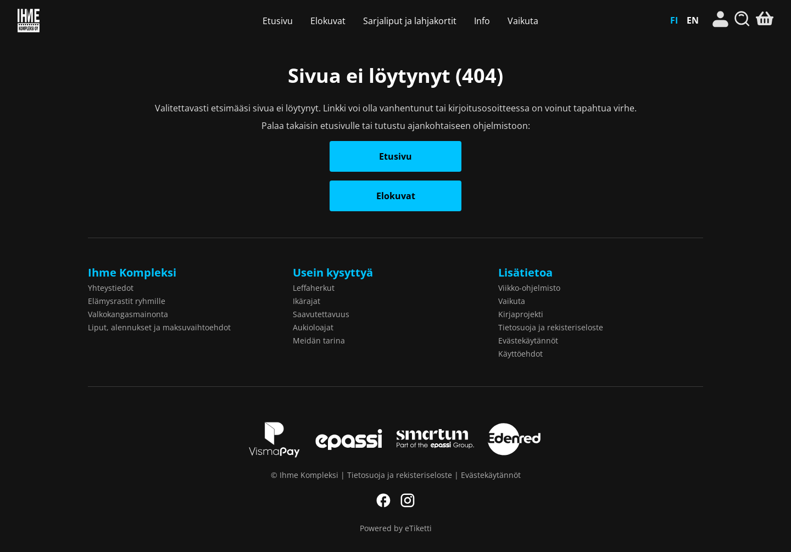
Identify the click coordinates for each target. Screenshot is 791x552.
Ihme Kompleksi (74, 20)
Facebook (383, 500)
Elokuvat (328, 21)
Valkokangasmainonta (128, 314)
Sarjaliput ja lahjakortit (409, 21)
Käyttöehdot (520, 353)
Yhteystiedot (110, 288)
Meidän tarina (319, 340)
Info (482, 21)
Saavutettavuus (321, 314)
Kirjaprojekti (520, 314)
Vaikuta (523, 21)
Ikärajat (306, 301)
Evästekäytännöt (528, 340)
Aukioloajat (313, 327)
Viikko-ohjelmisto (529, 288)
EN (693, 20)
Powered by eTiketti (396, 528)
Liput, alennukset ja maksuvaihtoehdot (159, 327)
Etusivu (278, 21)
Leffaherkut (314, 288)
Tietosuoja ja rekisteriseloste (550, 327)
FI (674, 20)
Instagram (407, 500)
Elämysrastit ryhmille (126, 301)
